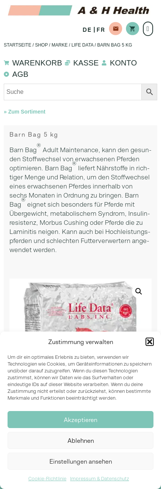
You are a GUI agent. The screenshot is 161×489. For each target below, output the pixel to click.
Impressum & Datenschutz (99, 478)
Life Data (82, 45)
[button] (149, 342)
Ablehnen (80, 440)
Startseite (17, 45)
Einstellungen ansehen (80, 461)
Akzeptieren (80, 419)
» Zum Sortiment (24, 112)
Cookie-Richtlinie (47, 478)
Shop (41, 45)
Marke (60, 45)
